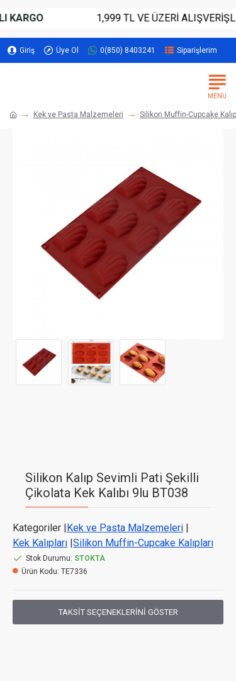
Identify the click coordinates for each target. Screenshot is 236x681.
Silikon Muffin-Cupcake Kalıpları (143, 543)
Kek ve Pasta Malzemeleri (78, 114)
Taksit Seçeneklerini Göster (118, 612)
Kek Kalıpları (40, 543)
